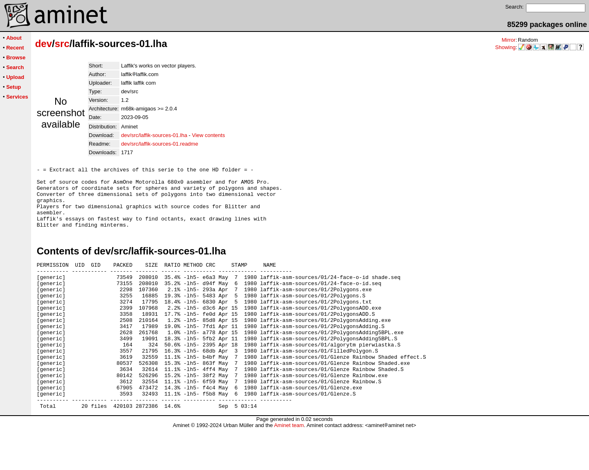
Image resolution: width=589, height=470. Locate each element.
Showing (505, 47)
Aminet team (289, 467)
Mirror (508, 40)
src (62, 43)
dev (43, 43)
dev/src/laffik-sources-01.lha (154, 135)
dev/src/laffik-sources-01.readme (159, 144)
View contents (208, 135)
